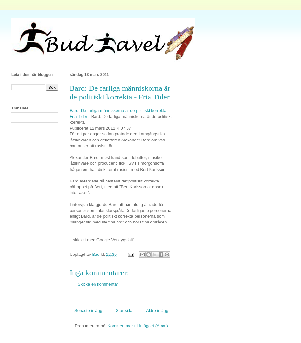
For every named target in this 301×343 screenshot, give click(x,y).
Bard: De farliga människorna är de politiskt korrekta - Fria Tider (120, 92)
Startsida (124, 310)
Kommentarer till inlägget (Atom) (137, 325)
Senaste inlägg (88, 310)
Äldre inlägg (157, 310)
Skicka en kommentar (98, 284)
